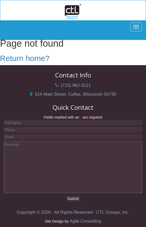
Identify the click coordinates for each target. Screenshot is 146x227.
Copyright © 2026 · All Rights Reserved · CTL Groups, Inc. (73, 212)
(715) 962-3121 (73, 85)
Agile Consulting (85, 221)
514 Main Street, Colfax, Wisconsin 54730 (73, 94)
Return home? (24, 58)
